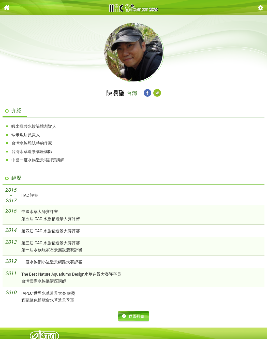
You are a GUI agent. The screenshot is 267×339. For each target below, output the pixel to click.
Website (157, 93)
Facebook (147, 93)
